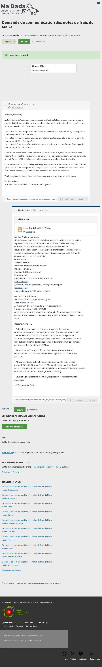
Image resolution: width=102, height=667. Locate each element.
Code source (95, 656)
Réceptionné (17, 107)
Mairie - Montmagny (9, 540)
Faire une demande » (14, 426)
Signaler (82, 199)
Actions (8, 41)
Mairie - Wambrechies (10, 565)
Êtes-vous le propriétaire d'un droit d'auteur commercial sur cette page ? (31, 583)
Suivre (24, 41)
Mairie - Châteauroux (10, 490)
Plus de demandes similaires (11, 570)
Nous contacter (26, 623)
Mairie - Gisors (7, 515)
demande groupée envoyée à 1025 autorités (51, 466)
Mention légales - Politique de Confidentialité (20, 626)
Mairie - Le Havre (8, 531)
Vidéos (73, 656)
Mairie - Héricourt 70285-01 (12, 523)
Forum (65, 656)
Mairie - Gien (7, 506)
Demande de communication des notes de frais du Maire (27, 486)
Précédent (6, 472)
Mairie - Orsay (7, 548)
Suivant (16, 472)
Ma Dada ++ (7, 452)
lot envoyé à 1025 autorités (68, 35)
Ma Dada (20, 9)
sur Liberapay (22, 640)
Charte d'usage (42, 623)
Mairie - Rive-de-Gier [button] (27, 210)
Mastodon (83, 656)
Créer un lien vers (67, 199)
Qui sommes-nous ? (10, 623)
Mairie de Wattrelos (10, 498)
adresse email (21, 275)
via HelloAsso (35, 640)
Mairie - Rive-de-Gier (30, 35)
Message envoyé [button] (15, 104)
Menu (98, 3)
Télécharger (30, 231)
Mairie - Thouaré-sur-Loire (12, 557)
